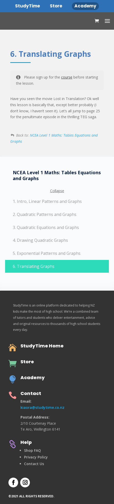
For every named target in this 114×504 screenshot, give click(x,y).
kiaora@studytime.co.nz (42, 407)
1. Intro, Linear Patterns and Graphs (47, 201)
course (66, 77)
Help (26, 442)
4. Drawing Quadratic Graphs (40, 240)
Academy (32, 377)
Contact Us (34, 463)
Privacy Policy (36, 457)
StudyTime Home (42, 346)
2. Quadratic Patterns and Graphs (44, 214)
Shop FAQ (32, 450)
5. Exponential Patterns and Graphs (47, 253)
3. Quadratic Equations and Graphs (46, 227)
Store (27, 361)
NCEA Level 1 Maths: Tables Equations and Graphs (57, 175)
